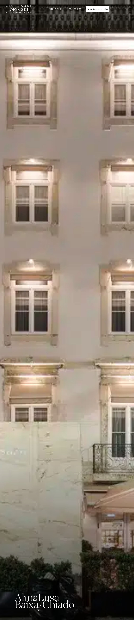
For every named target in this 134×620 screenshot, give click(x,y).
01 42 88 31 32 (73, 9)
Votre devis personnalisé (98, 9)
